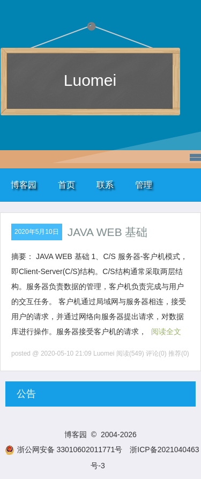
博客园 (23, 184)
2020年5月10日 (36, 231)
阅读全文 (166, 331)
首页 (66, 184)
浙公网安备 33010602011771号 (64, 449)
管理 (143, 184)
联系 (105, 184)
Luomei (90, 80)
